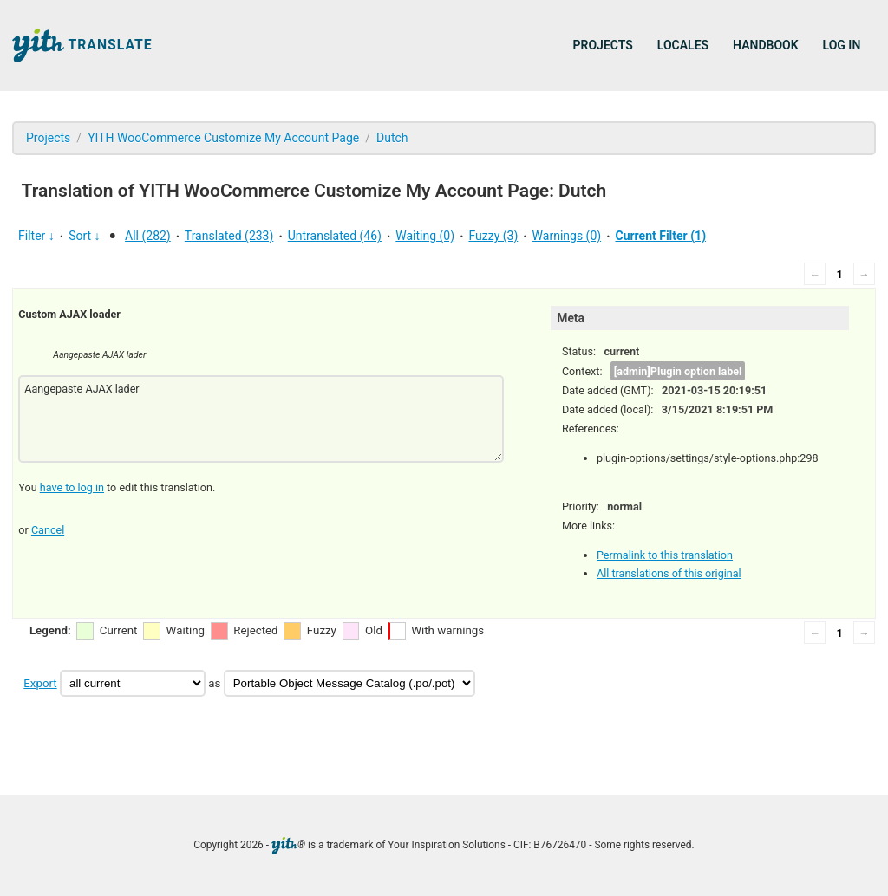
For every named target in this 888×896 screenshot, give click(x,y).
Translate (82, 45)
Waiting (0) (424, 236)
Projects (603, 45)
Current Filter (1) (660, 236)
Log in (842, 45)
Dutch (392, 138)
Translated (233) (229, 236)
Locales (682, 45)
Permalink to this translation (665, 555)
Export (39, 683)
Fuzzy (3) (493, 236)
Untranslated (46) (335, 236)
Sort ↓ (84, 236)
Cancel (47, 529)
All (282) (148, 236)
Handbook (765, 45)
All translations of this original (669, 573)
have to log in (72, 487)
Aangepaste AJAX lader (260, 419)
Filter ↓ (36, 236)
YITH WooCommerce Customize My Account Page (223, 138)
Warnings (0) (567, 236)
